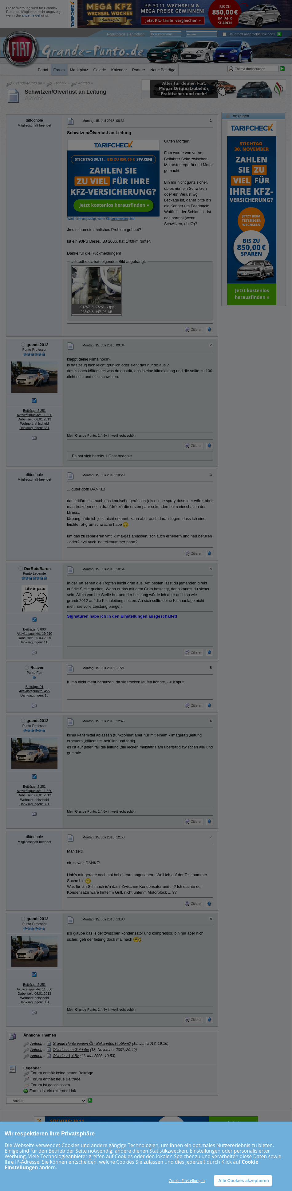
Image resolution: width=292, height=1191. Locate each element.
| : (126, 34)
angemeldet (31, 15)
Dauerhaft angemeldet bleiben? (249, 34)
